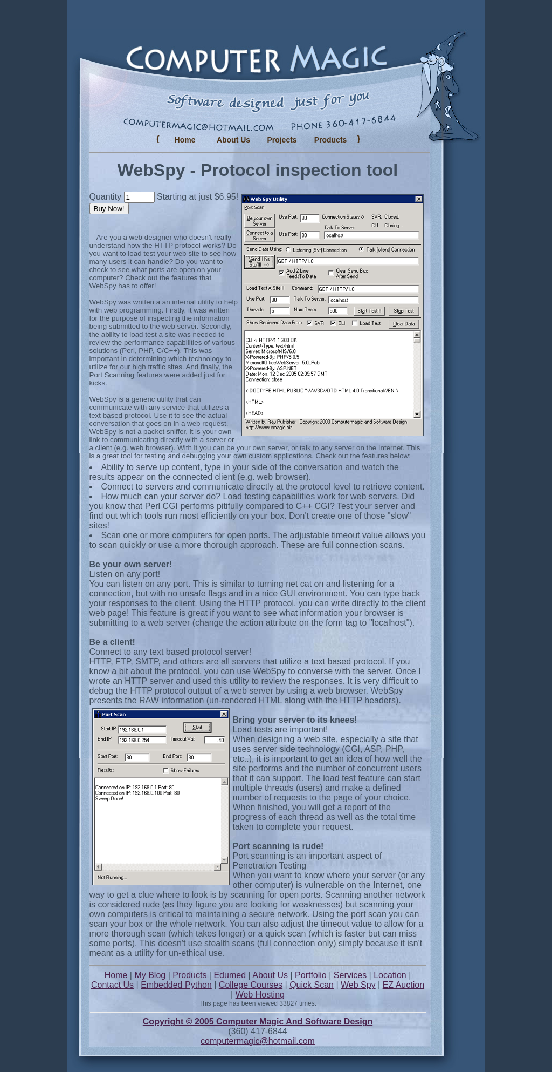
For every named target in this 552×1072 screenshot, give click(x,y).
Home (185, 139)
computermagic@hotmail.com (258, 1041)
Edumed (229, 975)
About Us (233, 139)
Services (350, 975)
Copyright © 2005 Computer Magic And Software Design (257, 1021)
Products (189, 975)
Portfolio (311, 975)
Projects (281, 139)
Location (390, 975)
